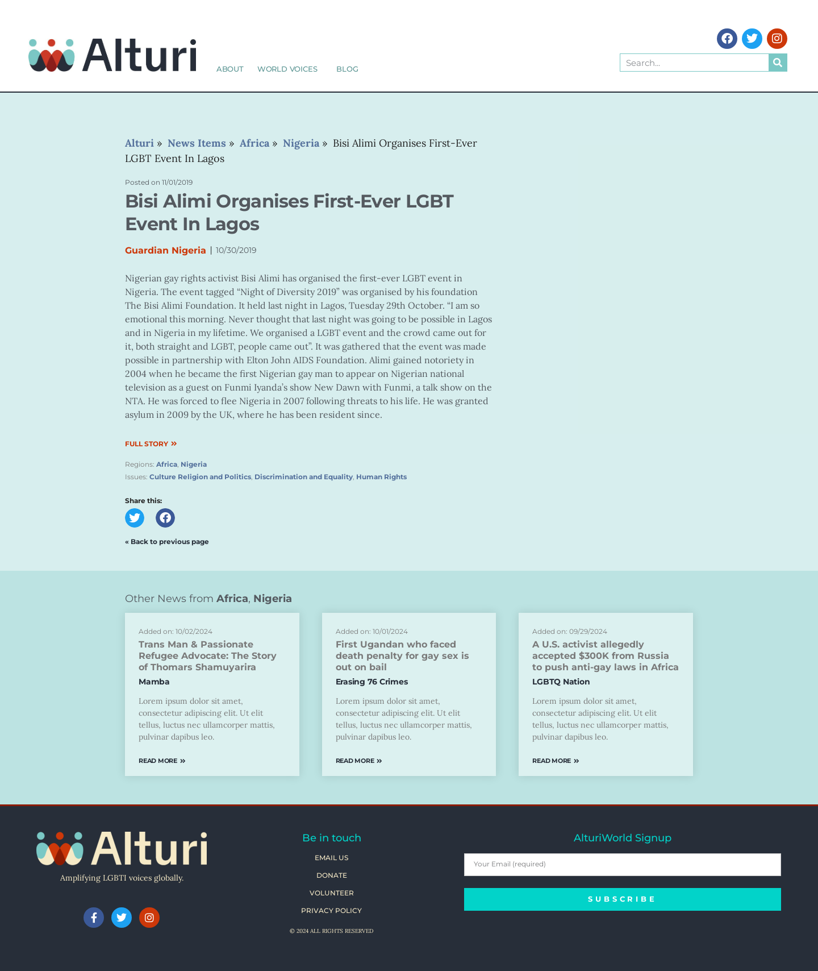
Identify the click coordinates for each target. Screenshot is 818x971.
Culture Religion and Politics (200, 476)
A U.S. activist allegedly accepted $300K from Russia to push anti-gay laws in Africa (605, 656)
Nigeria (194, 464)
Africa (166, 464)
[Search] (778, 62)
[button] (134, 518)
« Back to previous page (167, 541)
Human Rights (381, 476)
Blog (347, 68)
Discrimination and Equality (303, 476)
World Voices (290, 68)
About (230, 68)
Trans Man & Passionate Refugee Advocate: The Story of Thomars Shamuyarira (208, 656)
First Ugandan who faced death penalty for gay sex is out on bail (402, 656)
